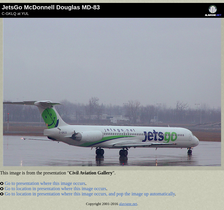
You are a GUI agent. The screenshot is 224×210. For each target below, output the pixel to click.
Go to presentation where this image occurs (42, 183)
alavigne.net (128, 204)
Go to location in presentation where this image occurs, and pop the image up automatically (87, 193)
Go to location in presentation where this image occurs (53, 188)
